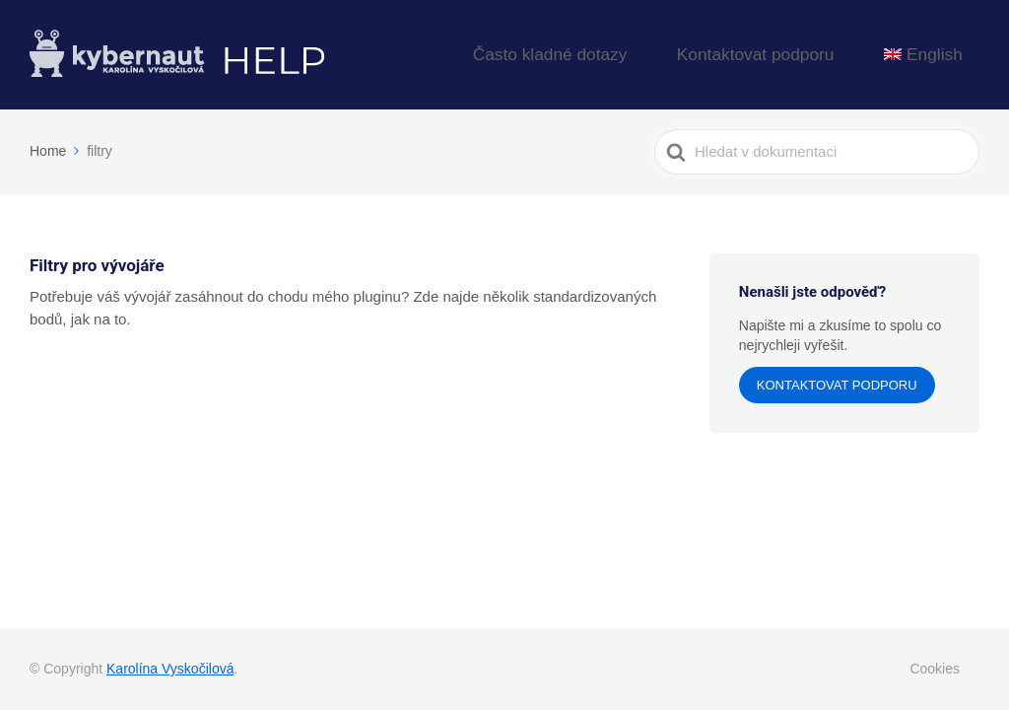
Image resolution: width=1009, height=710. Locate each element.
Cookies (934, 668)
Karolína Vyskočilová (170, 668)
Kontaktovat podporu (801, 54)
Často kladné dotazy (635, 54)
